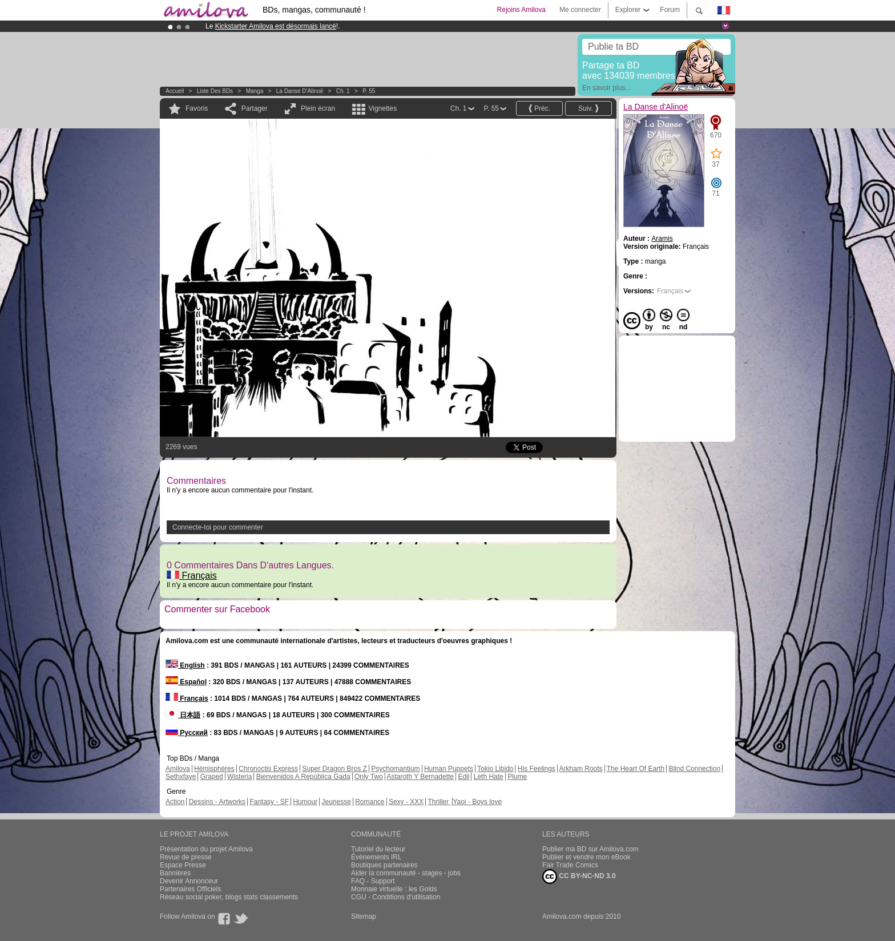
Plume (517, 777)
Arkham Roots (581, 769)
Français (192, 575)
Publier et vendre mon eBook (586, 857)
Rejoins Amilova (521, 10)
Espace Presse (183, 865)
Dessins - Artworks (217, 802)
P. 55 (368, 91)
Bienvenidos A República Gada (303, 777)
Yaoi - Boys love (477, 802)
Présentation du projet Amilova (206, 849)
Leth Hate (488, 777)
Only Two (368, 777)
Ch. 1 (343, 91)
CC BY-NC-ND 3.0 (579, 876)
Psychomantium (395, 769)
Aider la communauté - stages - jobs (406, 873)
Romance (369, 802)
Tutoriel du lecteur (378, 849)
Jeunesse (335, 802)
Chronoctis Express (268, 769)
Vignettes (382, 108)
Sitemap (363, 916)
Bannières (175, 873)
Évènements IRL (376, 857)
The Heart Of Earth (635, 769)
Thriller (439, 802)
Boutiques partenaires (384, 865)
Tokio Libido (495, 769)
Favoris (197, 108)
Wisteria (239, 777)
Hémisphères (214, 769)
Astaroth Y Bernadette (420, 777)
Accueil (175, 91)
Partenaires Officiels (190, 889)
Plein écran (318, 108)
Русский (187, 733)
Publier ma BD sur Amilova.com (590, 849)
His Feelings (536, 769)
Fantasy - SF (269, 802)
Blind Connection (694, 769)
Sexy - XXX (406, 802)
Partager (254, 108)
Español (186, 682)
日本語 (183, 715)
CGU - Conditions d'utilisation (395, 897)
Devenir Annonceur (189, 881)
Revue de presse (186, 857)
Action (175, 802)
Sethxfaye (181, 777)
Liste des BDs (215, 91)
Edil (463, 777)
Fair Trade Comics (570, 865)
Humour (305, 802)
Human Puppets (448, 769)
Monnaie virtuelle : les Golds (394, 889)
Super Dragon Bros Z (334, 769)
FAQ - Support (373, 881)
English (185, 665)
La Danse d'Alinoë (300, 91)
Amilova (178, 769)
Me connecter (580, 10)
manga (255, 91)
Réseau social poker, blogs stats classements (229, 897)
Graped (211, 777)
